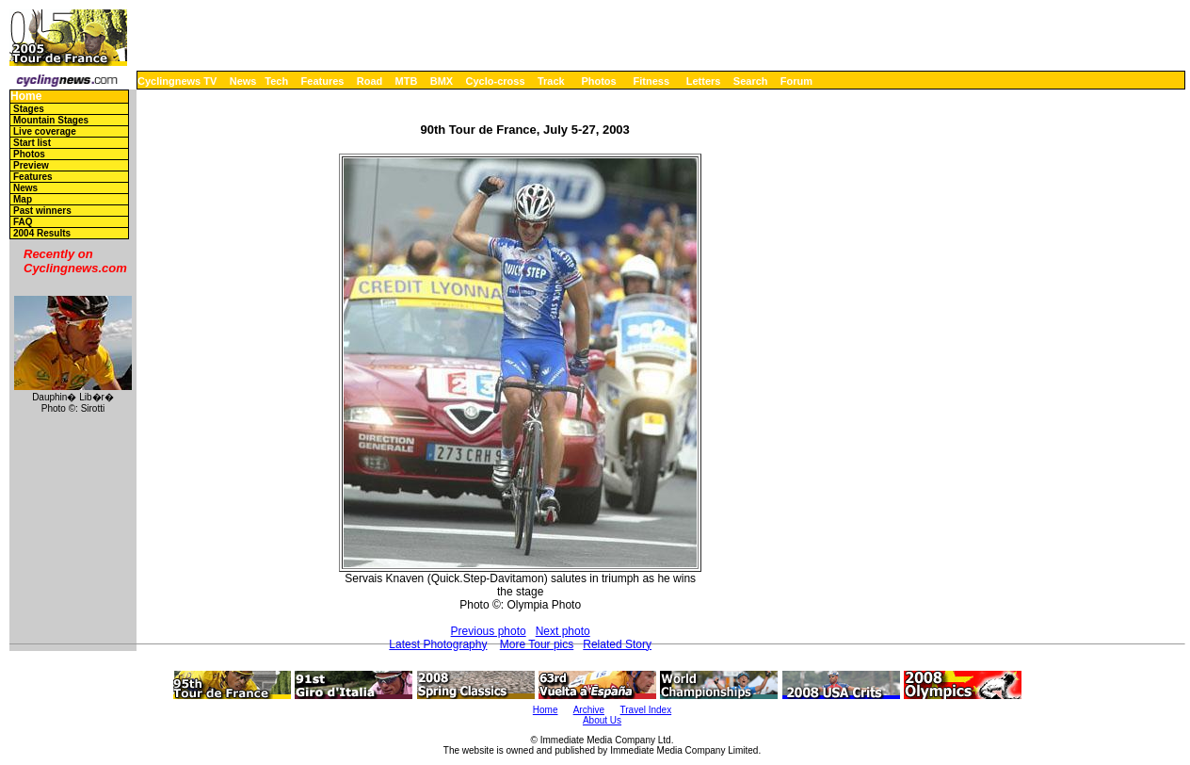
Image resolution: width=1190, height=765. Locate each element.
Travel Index (646, 710)
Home (25, 96)
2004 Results (42, 233)
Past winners (42, 210)
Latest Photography (438, 644)
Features (323, 81)
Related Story (617, 644)
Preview (31, 165)
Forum (796, 81)
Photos (598, 81)
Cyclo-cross (495, 81)
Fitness (651, 81)
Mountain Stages (50, 120)
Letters (703, 81)
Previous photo (488, 631)
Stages (28, 109)
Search (750, 81)
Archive (588, 710)
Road (370, 81)
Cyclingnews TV (177, 81)
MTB (406, 81)
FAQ (23, 222)
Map (22, 199)
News (243, 81)
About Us (602, 720)
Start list (32, 143)
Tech (276, 81)
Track (551, 81)
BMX (441, 81)
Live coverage (44, 131)
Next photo (563, 631)
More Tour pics (536, 644)
